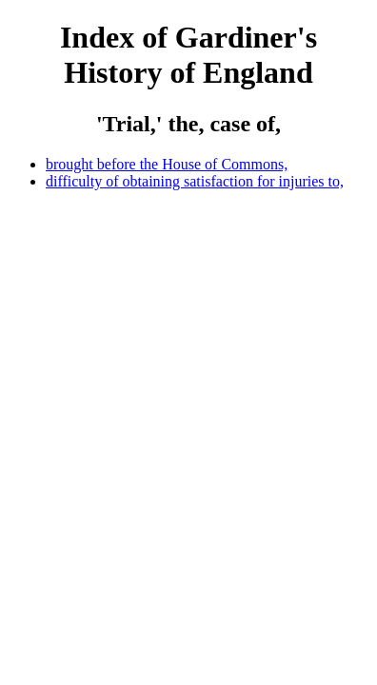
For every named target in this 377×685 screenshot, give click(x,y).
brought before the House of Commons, (167, 164)
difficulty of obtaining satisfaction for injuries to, (195, 181)
